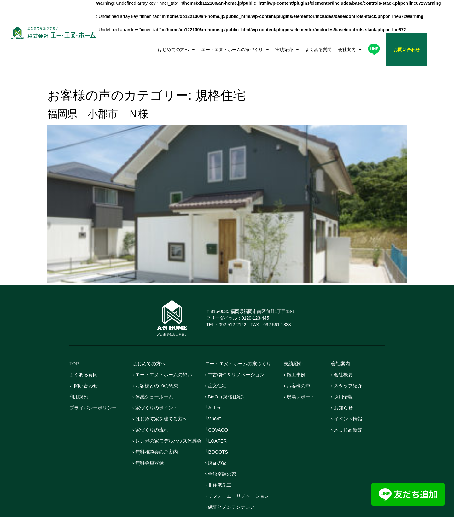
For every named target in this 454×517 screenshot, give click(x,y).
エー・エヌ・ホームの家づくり (235, 49)
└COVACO (217, 410)
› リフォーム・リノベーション (237, 476)
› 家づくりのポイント (155, 388)
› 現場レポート (299, 377)
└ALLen (213, 388)
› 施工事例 (295, 355)
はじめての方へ (176, 49)
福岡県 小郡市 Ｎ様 (97, 94)
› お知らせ (342, 388)
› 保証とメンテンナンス (230, 488)
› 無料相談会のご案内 (155, 432)
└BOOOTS (217, 432)
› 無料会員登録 (148, 443)
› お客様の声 (297, 366)
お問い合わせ (83, 366)
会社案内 (350, 49)
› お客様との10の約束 (155, 366)
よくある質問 (318, 49)
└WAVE (213, 399)
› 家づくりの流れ (150, 410)
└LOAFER (216, 421)
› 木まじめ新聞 (346, 410)
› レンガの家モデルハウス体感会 (166, 421)
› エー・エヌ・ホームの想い (162, 355)
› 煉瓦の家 (216, 443)
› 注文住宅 (216, 366)
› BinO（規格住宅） (226, 377)
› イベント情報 (346, 399)
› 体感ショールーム (152, 377)
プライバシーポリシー (93, 388)
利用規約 (78, 377)
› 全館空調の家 (220, 454)
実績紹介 (287, 49)
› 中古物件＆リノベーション (235, 355)
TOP (74, 344)
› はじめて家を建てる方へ (159, 399)
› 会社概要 (342, 355)
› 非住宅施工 (218, 465)
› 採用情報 (342, 377)
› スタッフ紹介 (346, 366)
